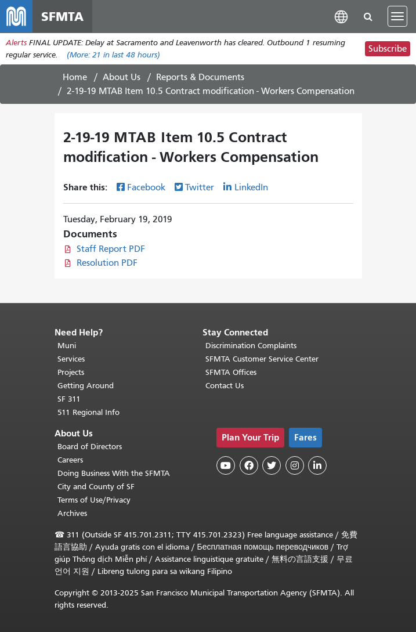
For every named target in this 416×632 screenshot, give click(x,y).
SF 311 (69, 399)
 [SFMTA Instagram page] (295, 465)
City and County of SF (96, 487)
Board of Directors (89, 447)
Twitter (199, 187)
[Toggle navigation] (397, 16)
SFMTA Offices (230, 372)
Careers (70, 460)
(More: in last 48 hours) (113, 55)
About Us (121, 77)
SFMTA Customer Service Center (262, 359)
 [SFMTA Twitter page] (271, 465)
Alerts (16, 43)
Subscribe (387, 49)
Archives (72, 513)
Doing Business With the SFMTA (113, 473)
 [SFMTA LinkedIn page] (317, 465)
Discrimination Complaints (250, 346)
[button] (341, 16)
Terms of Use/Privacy (94, 500)
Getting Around (85, 386)
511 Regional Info (88, 412)
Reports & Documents (200, 77)
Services (71, 359)
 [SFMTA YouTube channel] (225, 465)
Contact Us (224, 386)
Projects (70, 372)
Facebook (146, 187)
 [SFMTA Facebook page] (249, 465)
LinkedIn (251, 187)
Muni (66, 346)
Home (75, 77)
